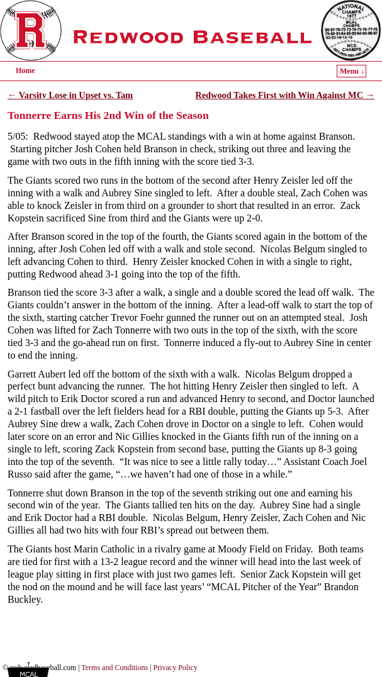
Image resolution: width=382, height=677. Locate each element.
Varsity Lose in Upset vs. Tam (70, 95)
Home (25, 70)
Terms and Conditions (114, 667)
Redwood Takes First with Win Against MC (284, 95)
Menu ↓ (352, 71)
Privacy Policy (176, 667)
